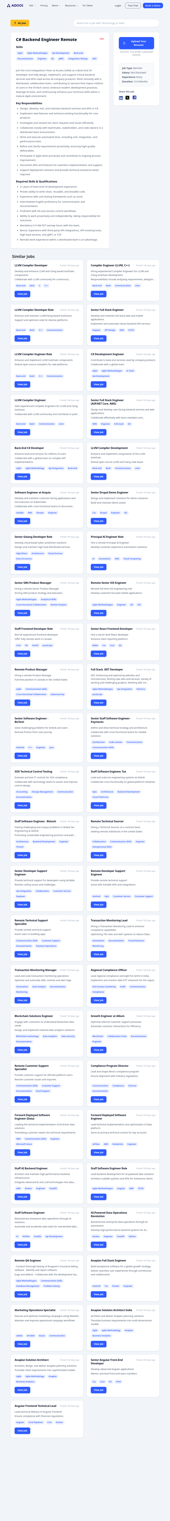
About (56, 5)
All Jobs (19, 23)
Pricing (43, 5)
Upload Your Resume (134, 43)
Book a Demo (153, 5)
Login (118, 5)
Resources (71, 5)
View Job (22, 293)
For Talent (88, 5)
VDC (32, 5)
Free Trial (133, 5)
